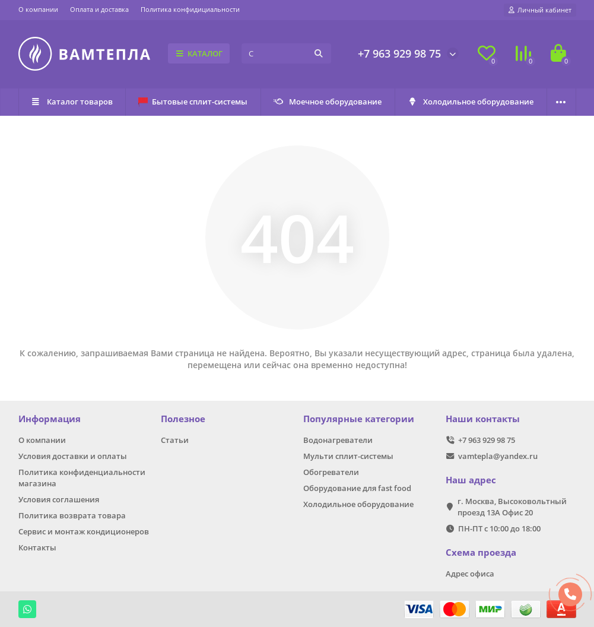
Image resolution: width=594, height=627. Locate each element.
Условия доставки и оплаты (72, 456)
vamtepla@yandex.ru (498, 456)
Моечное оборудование (327, 101)
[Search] (286, 53)
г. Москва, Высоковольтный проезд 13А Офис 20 (512, 507)
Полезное (183, 419)
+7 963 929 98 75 (399, 53)
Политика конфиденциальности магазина (81, 478)
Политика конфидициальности (190, 9)
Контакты (37, 547)
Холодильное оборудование (470, 101)
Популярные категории (358, 419)
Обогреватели (331, 472)
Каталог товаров (72, 101)
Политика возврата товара (72, 515)
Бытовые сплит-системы (192, 101)
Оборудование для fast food (357, 488)
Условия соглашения (58, 499)
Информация (49, 419)
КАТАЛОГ (199, 53)
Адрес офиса (470, 573)
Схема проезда (481, 552)
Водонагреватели (338, 440)
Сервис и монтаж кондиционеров (83, 531)
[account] (540, 10)
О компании (38, 9)
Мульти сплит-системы (348, 456)
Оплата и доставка (99, 9)
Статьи (175, 440)
